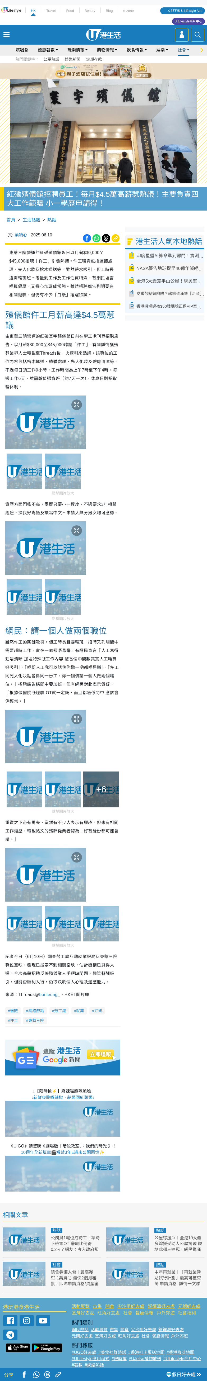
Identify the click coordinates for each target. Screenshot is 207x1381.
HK (33, 11)
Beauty (90, 11)
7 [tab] (105, 77)
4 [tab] (107, 70)
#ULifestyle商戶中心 (182, 1358)
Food (70, 11)
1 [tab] (91, 70)
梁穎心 (21, 235)
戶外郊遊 (166, 1313)
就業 (80, 1010)
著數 (14, 1010)
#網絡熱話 (94, 1365)
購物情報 (105, 50)
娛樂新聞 (73, 59)
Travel (51, 11)
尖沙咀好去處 (130, 1306)
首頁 (10, 219)
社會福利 (187, 1313)
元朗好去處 (189, 1306)
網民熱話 (80, 1329)
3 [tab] (102, 70)
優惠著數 (46, 50)
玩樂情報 (75, 50)
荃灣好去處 (83, 1313)
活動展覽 (81, 1306)
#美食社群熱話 (112, 1352)
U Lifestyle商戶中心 (188, 21)
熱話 (51, 219)
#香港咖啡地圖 (180, 1352)
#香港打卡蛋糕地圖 (146, 1352)
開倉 (109, 1306)
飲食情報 (135, 50)
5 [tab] (113, 70)
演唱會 (22, 50)
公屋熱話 (51, 59)
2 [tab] (97, 70)
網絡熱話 (36, 1010)
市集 (97, 1306)
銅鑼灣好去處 (161, 1306)
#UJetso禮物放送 (145, 1358)
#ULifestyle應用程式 (90, 1358)
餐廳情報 (144, 1313)
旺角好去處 (108, 1313)
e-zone (128, 11)
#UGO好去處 (84, 1352)
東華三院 (36, 1020)
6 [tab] (118, 70)
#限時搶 (119, 1358)
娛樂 (160, 50)
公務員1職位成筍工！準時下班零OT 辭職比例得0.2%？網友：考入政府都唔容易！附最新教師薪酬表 (75, 1249)
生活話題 (31, 219)
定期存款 (94, 59)
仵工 (14, 1020)
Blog (109, 11)
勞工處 (60, 1010)
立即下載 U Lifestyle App (185, 11)
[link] (49, 994)
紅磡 (98, 1010)
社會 (182, 50)
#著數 (77, 1365)
